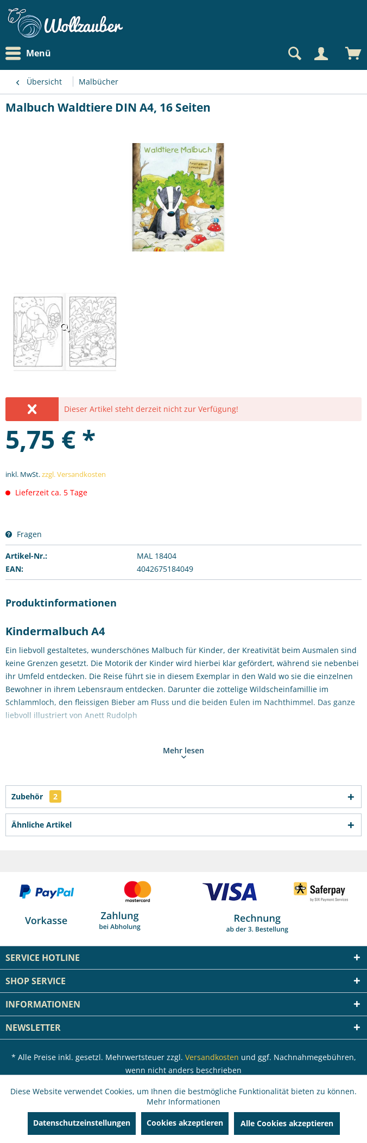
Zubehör (36, 796)
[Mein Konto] (321, 53)
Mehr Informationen (183, 1101)
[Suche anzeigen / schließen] (294, 53)
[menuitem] (30, 53)
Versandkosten (212, 1057)
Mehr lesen (183, 751)
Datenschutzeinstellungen (81, 1123)
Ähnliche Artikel (41, 824)
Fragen (23, 534)
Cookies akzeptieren (185, 1123)
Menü (28, 53)
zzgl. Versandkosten (74, 474)
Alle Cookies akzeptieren (287, 1123)
